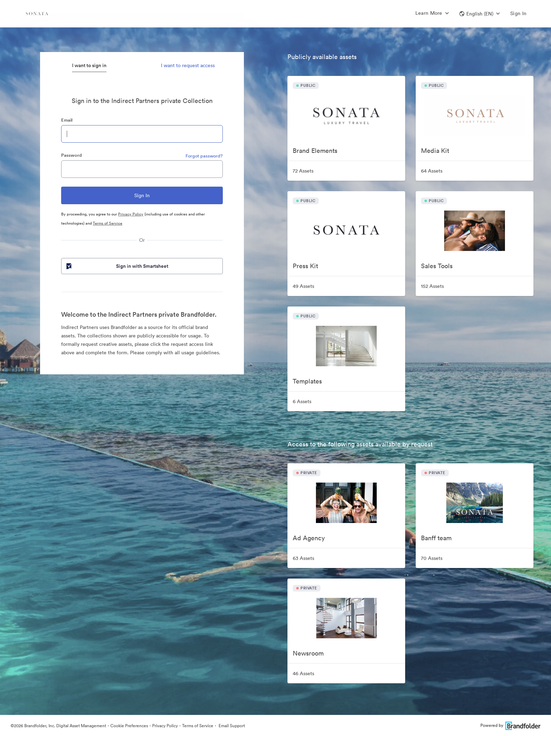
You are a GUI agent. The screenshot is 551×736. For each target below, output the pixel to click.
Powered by (510, 725)
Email (66, 120)
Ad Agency (309, 538)
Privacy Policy (130, 214)
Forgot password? (204, 156)
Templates (307, 381)
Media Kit (435, 151)
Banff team (436, 538)
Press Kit (305, 266)
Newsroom (308, 653)
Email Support (231, 726)
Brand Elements (315, 151)
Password (71, 155)
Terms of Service (107, 223)
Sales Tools (437, 266)
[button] (479, 13)
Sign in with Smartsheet (116, 266)
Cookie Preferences (129, 726)
